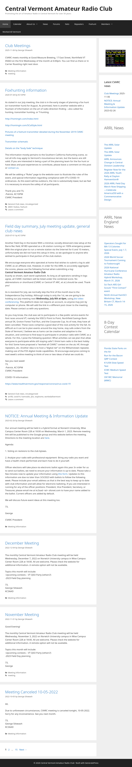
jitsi (32, 396)
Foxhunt (92, 24)
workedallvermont (52, 396)
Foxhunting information (26, 90)
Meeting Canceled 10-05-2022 (31, 692)
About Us (33, 24)
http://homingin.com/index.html (21, 118)
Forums (56, 24)
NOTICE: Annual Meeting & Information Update (46, 416)
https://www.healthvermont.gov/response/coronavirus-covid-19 (38, 383)
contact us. (13, 167)
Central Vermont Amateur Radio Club (58, 8)
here (47, 437)
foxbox (16, 207)
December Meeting (22, 543)
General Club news (16, 204)
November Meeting (22, 614)
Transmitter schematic (16, 141)
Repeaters (79, 24)
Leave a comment (15, 209)
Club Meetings (17, 45)
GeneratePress (91, 763)
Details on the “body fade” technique (24, 148)
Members (108, 24)
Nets (67, 24)
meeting (11, 73)
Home (5, 24)
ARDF (10, 207)
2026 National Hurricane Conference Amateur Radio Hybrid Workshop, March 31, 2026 (115, 274)
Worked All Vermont (12, 31)
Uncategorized (31, 204)
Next (23, 749)
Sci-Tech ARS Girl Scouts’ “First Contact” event (115, 288)
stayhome (39, 396)
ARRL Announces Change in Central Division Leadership (114, 162)
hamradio (25, 396)
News (45, 24)
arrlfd (10, 396)
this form (63, 473)
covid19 (17, 396)
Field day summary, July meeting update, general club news (47, 228)
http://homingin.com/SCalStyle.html (23, 125)
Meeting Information (17, 71)
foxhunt (23, 207)
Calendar (17, 24)
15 (16, 749)
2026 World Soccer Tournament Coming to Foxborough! (114, 260)
